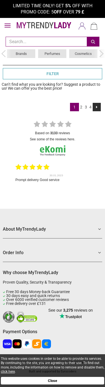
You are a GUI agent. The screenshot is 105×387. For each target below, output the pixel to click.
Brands (21, 54)
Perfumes (52, 54)
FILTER (52, 73)
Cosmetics (83, 54)
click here (8, 372)
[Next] (97, 107)
